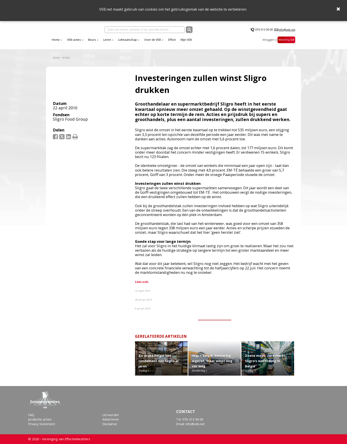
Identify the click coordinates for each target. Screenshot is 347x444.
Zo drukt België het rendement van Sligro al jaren (158, 360)
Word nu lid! (286, 40)
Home (56, 40)
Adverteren (110, 419)
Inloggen (269, 40)
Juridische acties (40, 419)
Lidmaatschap (127, 40)
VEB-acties (74, 40)
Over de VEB (152, 40)
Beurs (92, 40)
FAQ (31, 415)
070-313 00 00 (264, 29)
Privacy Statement (41, 424)
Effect (172, 40)
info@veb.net (287, 30)
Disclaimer (110, 424)
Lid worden (110, 415)
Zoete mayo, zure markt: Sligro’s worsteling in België (266, 360)
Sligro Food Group (70, 119)
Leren (107, 40)
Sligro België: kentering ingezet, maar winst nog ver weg (212, 360)
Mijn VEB (186, 40)
